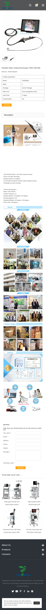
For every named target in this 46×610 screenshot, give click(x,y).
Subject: (5, 448)
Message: (6, 452)
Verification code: (9, 463)
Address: (6, 440)
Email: (5, 437)
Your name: (7, 433)
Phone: (5, 444)
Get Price (7, 105)
